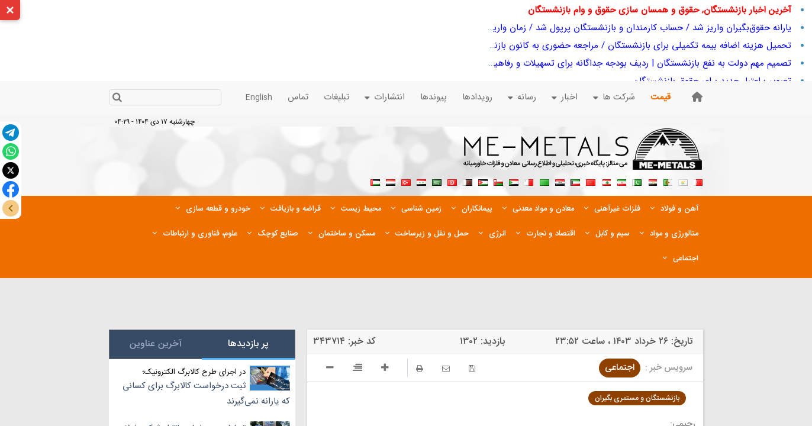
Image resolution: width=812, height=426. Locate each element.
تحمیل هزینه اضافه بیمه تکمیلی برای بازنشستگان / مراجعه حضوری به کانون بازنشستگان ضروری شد (606, 45)
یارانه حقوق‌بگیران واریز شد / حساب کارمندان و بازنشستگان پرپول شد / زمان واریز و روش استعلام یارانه (601, 28)
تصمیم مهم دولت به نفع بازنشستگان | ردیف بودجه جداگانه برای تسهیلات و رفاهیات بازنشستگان (615, 63)
